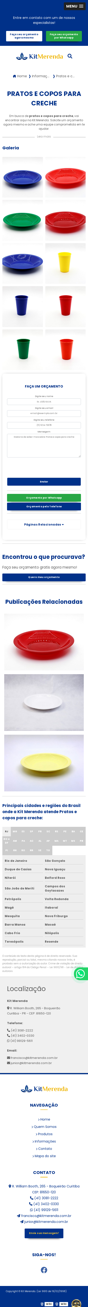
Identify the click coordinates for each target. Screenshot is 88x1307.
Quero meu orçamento (44, 577)
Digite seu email (44, 408)
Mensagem (44, 431)
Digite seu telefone (44, 419)
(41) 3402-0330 (20, 1035)
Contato (44, 1148)
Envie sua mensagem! (44, 1233)
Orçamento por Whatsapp (44, 497)
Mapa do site (44, 1156)
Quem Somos (44, 1126)
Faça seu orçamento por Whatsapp (64, 36)
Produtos (44, 1134)
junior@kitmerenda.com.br (29, 1063)
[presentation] (35, 466)
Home (44, 1119)
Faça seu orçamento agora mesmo (24, 36)
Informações (44, 1141)
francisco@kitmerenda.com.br (32, 1058)
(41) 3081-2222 (20, 1030)
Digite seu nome (44, 396)
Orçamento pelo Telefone (44, 506)
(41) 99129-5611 (20, 1041)
